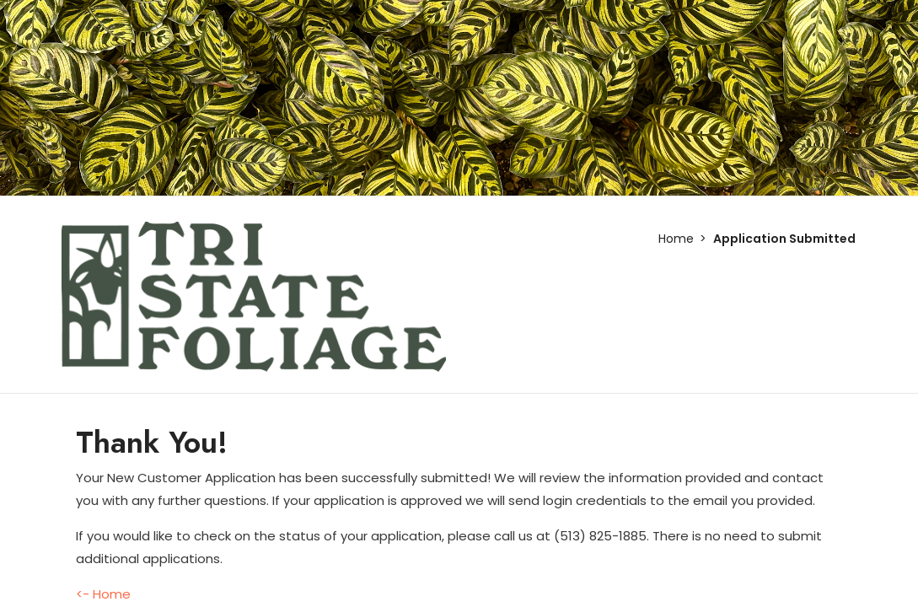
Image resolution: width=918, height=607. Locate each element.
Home (676, 238)
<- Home (103, 594)
